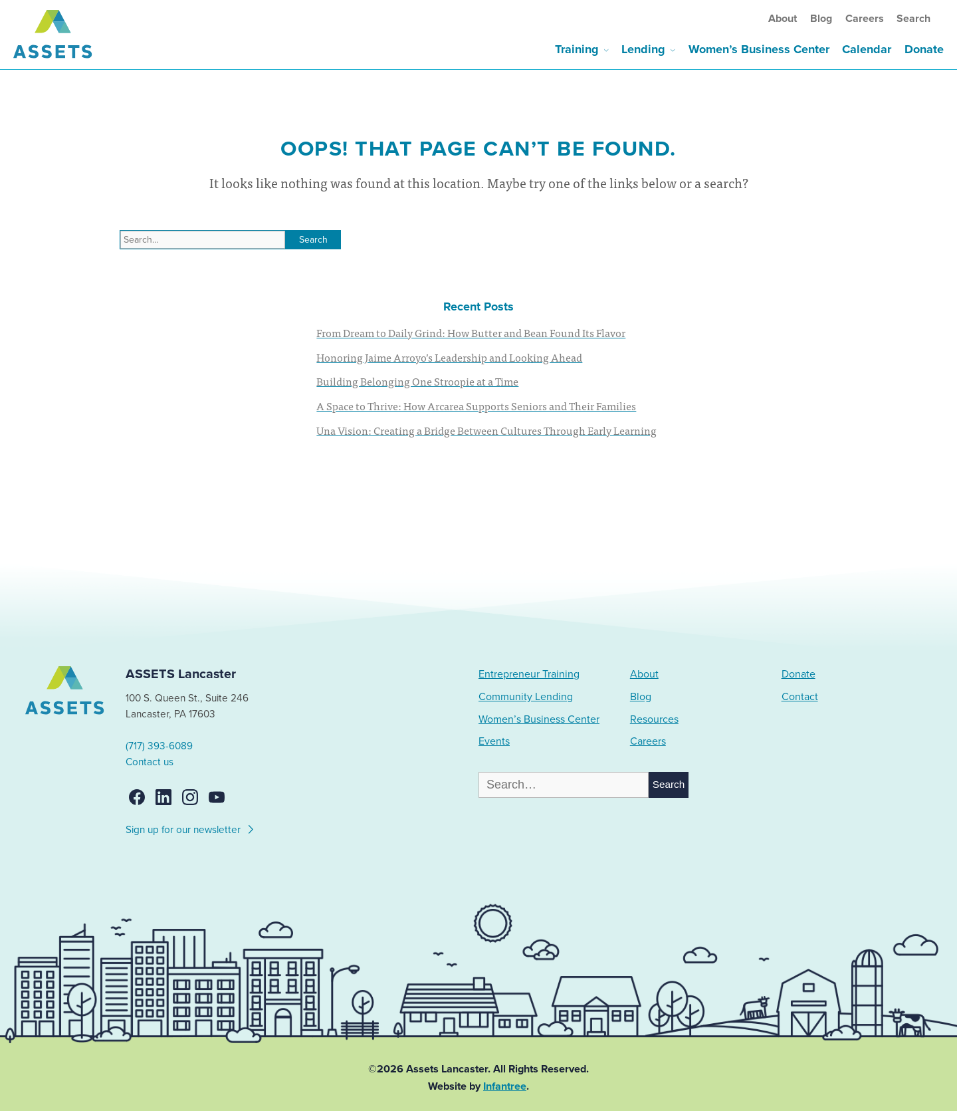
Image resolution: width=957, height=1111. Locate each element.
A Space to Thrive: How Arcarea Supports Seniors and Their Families (476, 405)
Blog (821, 18)
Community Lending (525, 696)
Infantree (504, 1086)
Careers (864, 18)
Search (913, 18)
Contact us (149, 762)
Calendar (866, 49)
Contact (800, 696)
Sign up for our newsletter (190, 828)
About (782, 18)
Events (494, 741)
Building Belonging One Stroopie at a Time (417, 381)
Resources (654, 719)
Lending (643, 49)
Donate (924, 49)
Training (577, 49)
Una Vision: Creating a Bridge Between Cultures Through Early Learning (486, 430)
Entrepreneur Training (529, 674)
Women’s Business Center (759, 49)
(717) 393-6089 (159, 746)
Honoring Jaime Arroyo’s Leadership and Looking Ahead (449, 357)
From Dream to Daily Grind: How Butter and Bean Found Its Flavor (470, 332)
